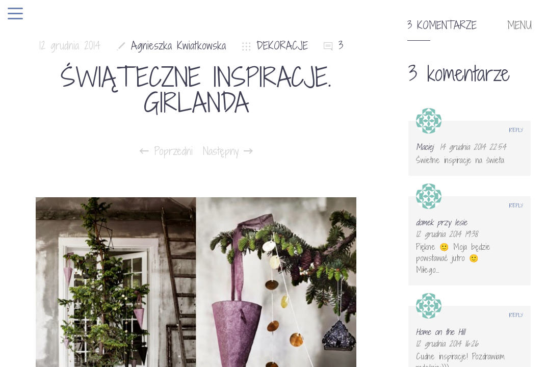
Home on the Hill (440, 331)
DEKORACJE (282, 45)
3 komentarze (442, 25)
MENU (519, 25)
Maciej (424, 146)
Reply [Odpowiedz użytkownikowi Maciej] (516, 130)
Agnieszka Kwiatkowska (178, 45)
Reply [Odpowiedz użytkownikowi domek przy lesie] (516, 205)
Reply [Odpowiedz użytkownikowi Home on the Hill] (516, 315)
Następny (228, 151)
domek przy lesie (441, 222)
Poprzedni (166, 151)
